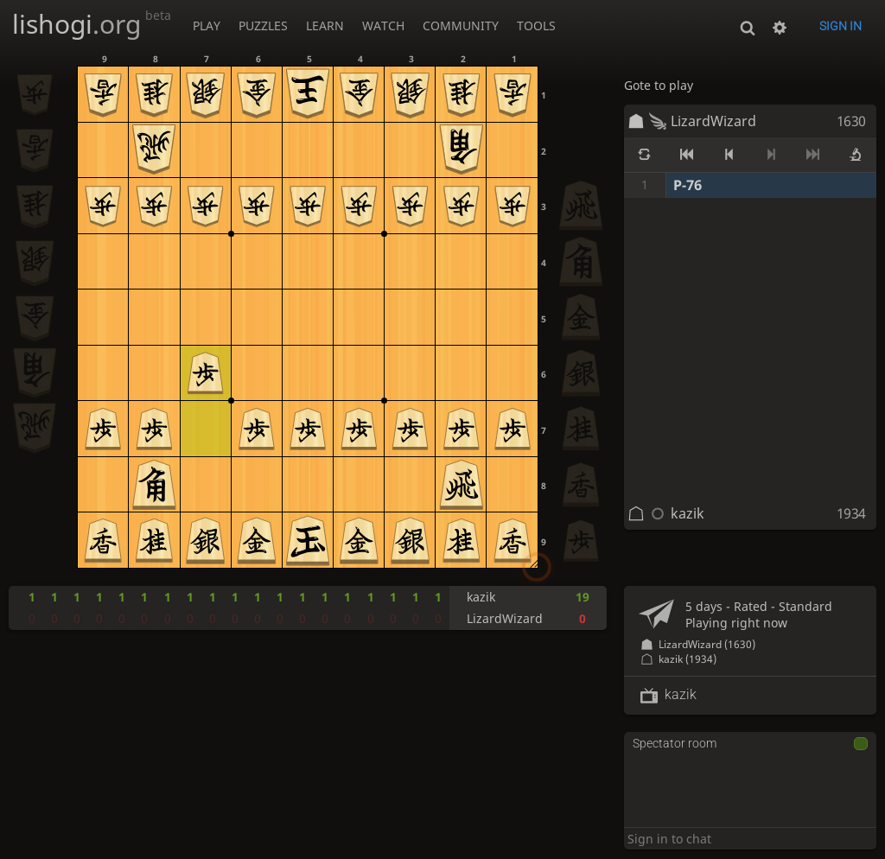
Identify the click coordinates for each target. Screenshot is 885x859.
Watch (383, 25)
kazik (687, 513)
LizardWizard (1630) (707, 644)
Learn (325, 25)
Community (461, 25)
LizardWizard (713, 120)
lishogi (91, 23)
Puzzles (263, 25)
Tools (536, 25)
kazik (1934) (687, 659)
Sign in (840, 26)
